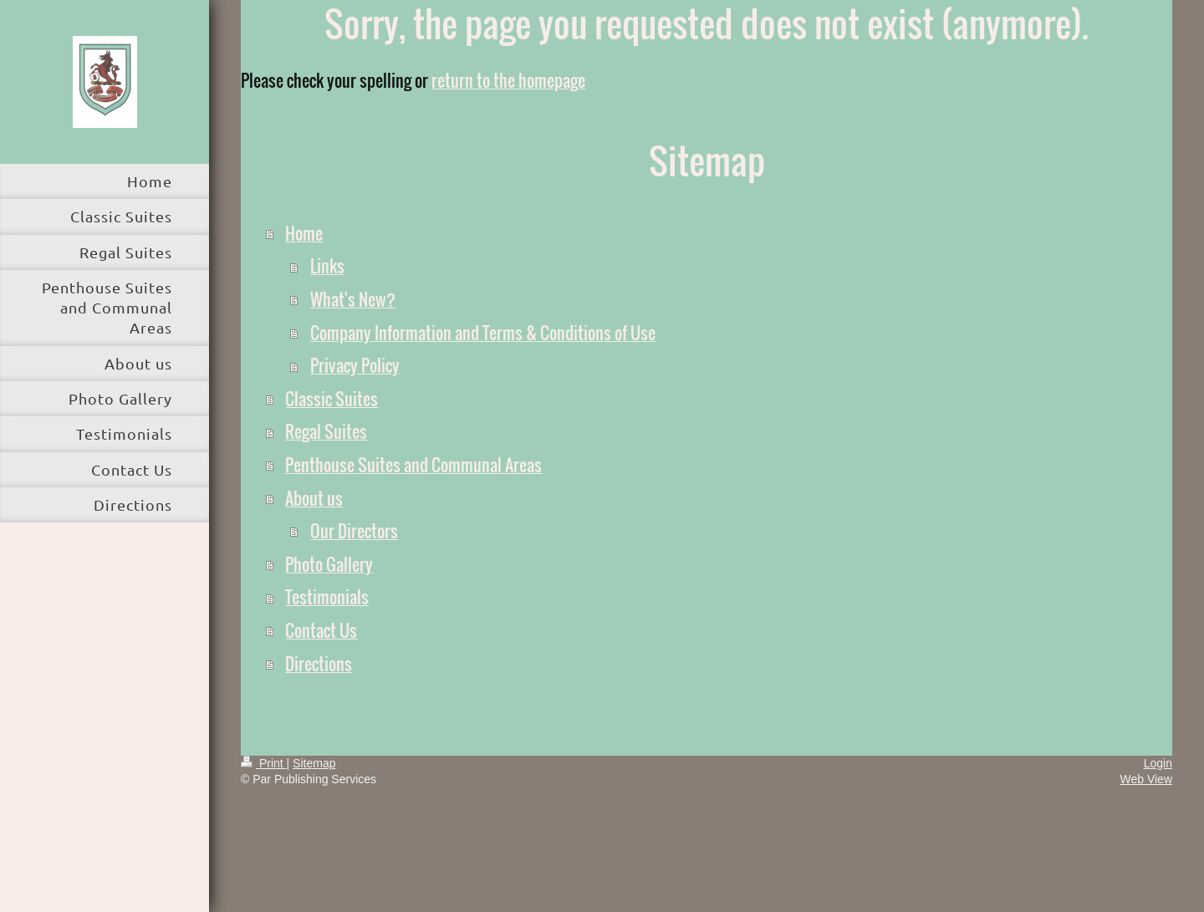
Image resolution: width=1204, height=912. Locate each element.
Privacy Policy (355, 365)
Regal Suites (326, 431)
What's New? (352, 299)
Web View (1146, 779)
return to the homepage (508, 80)
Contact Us (321, 630)
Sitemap (314, 763)
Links (327, 265)
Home (304, 233)
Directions (318, 663)
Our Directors (354, 530)
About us (314, 498)
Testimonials (327, 596)
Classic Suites (331, 398)
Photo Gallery (329, 564)
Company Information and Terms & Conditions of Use (483, 332)
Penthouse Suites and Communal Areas (413, 464)
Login (1158, 763)
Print (264, 763)
